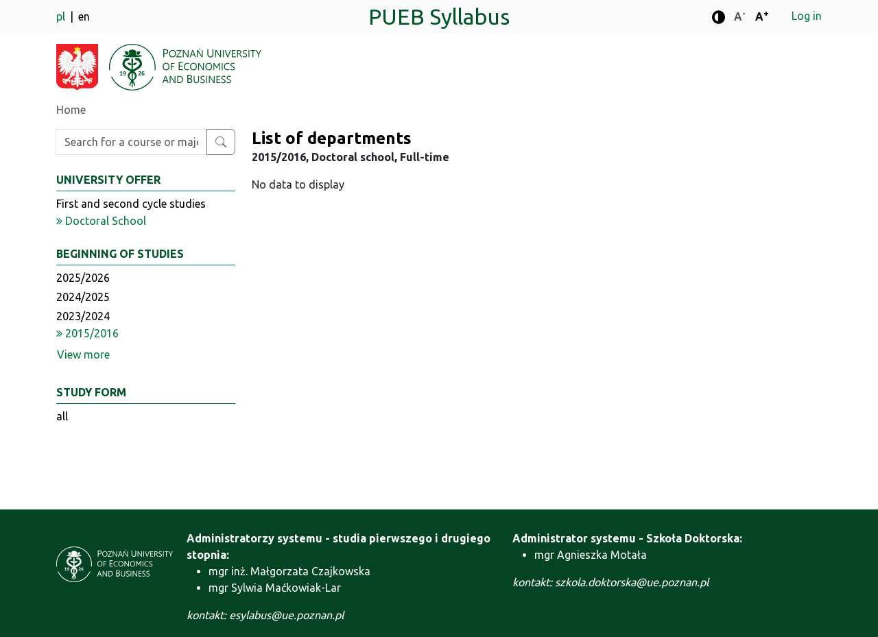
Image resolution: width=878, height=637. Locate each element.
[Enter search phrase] (131, 142)
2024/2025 (83, 297)
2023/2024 (83, 316)
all (62, 416)
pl (62, 16)
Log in (807, 16)
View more (83, 354)
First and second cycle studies (131, 203)
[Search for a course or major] (220, 142)
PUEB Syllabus (439, 16)
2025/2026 (83, 278)
